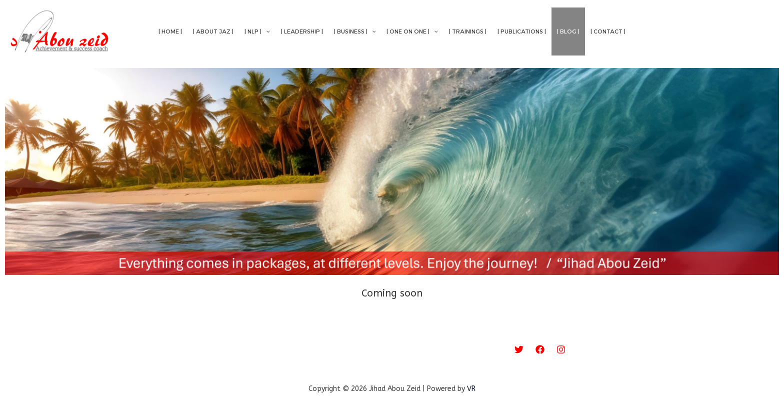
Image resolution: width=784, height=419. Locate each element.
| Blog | (568, 31)
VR (471, 388)
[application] (266, 32)
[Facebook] (540, 349)
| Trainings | (467, 31)
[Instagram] (561, 349)
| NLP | (257, 32)
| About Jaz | (213, 31)
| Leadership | (302, 31)
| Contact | (608, 31)
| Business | (355, 32)
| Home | (170, 31)
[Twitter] (519, 349)
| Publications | (522, 31)
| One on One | (412, 32)
